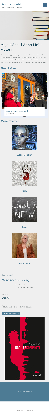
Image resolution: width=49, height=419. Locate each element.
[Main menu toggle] (45, 5)
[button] (23, 116)
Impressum (30, 411)
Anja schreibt (11, 4)
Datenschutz (19, 411)
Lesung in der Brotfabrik (17, 111)
